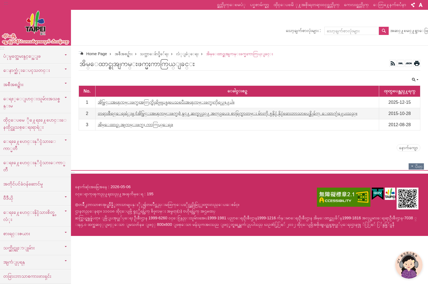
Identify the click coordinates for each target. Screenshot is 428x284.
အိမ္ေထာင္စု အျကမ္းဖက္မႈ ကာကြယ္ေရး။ (135, 124)
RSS (392, 63)
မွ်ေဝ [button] (413, 5)
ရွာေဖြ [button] (384, 31)
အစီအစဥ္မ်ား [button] (13, 84)
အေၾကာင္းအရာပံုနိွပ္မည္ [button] (416, 63)
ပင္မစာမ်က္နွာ (259, 4)
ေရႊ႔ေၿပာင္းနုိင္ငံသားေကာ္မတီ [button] (29, 144)
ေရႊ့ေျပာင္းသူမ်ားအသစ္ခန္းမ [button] (31, 102)
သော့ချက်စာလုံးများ (302, 30)
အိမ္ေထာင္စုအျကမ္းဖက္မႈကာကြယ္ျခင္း (239, 54)
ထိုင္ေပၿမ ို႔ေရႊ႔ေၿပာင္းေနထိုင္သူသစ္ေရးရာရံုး (35, 123)
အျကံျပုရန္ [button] (14, 262)
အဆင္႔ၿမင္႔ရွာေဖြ (409, 30)
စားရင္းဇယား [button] (16, 233)
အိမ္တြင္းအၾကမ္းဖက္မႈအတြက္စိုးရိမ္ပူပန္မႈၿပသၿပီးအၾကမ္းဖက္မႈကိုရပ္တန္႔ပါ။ (166, 102)
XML (400, 63)
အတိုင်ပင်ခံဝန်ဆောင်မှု (23, 184)
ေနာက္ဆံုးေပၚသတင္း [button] (26, 70)
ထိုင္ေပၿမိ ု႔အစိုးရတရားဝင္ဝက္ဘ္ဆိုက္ (307, 4)
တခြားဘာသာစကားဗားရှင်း (27, 276)
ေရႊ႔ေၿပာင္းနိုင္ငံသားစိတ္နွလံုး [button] (29, 215)
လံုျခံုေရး (187, 54)
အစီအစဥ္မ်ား (123, 54)
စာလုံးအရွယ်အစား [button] (420, 5)
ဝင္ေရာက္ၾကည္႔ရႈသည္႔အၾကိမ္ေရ (109, 194)
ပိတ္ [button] (415, 80)
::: (6, 3)
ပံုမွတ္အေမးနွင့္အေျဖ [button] (22, 56)
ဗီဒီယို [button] (8, 198)
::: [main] (80, 52)
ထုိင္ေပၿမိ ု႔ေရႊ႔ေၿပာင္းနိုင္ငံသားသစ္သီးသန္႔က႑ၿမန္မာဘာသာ (35, 26)
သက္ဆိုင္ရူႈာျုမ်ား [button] (19, 247)
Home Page (96, 54)
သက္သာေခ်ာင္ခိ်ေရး (154, 54)
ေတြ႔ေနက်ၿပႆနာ (389, 4)
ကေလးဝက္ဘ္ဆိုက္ (356, 4)
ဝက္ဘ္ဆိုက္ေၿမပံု (231, 4)
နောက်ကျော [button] (408, 148)
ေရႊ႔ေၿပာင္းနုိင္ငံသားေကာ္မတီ (34, 166)
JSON (408, 63)
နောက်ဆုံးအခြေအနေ (91, 187)
